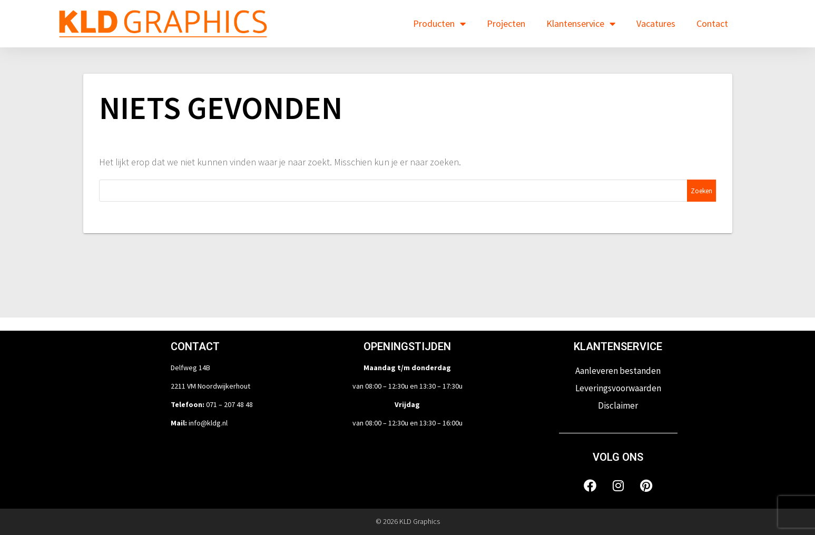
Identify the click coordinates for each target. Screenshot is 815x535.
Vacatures (655, 23)
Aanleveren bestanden (618, 371)
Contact (712, 23)
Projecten (506, 23)
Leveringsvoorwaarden (618, 388)
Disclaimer (618, 405)
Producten (439, 24)
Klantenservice (580, 24)
